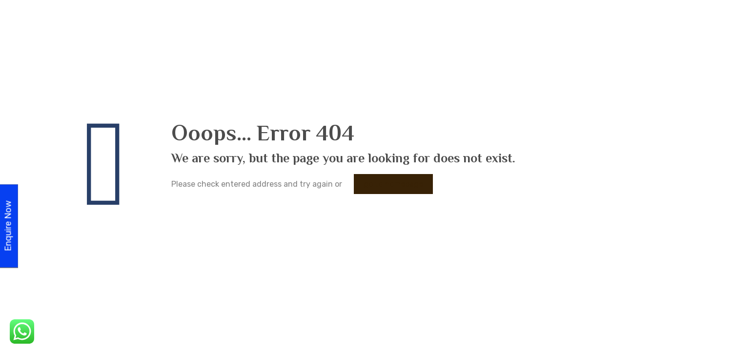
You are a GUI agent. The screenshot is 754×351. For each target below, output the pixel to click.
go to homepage (393, 184)
